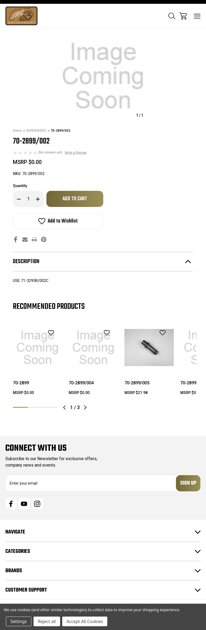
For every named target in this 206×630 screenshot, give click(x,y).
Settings (18, 621)
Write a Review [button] (76, 153)
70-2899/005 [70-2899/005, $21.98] (136, 382)
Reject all (47, 621)
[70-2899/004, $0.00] (93, 347)
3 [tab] (50, 407)
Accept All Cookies (85, 621)
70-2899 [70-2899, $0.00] (21, 382)
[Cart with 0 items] (183, 16)
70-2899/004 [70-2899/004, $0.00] (81, 382)
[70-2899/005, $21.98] (149, 347)
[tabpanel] (37, 361)
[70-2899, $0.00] (37, 347)
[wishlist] (44, 333)
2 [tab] (35, 407)
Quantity (20, 186)
